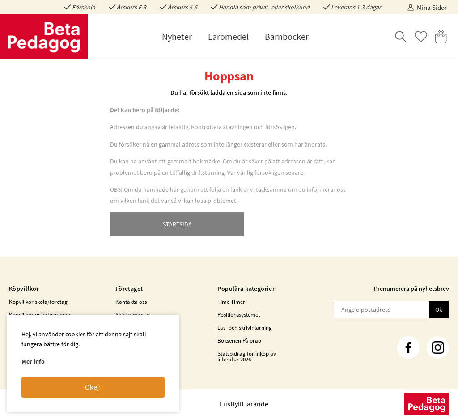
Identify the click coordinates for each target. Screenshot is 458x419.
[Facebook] (408, 347)
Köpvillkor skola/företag (38, 302)
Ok (438, 310)
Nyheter (177, 36)
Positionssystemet (238, 314)
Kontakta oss (131, 302)
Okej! (93, 386)
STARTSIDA (177, 224)
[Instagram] (438, 347)
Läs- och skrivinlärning (244, 327)
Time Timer (231, 302)
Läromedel (228, 36)
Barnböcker (287, 36)
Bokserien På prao (239, 340)
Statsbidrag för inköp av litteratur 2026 (246, 356)
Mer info (33, 361)
